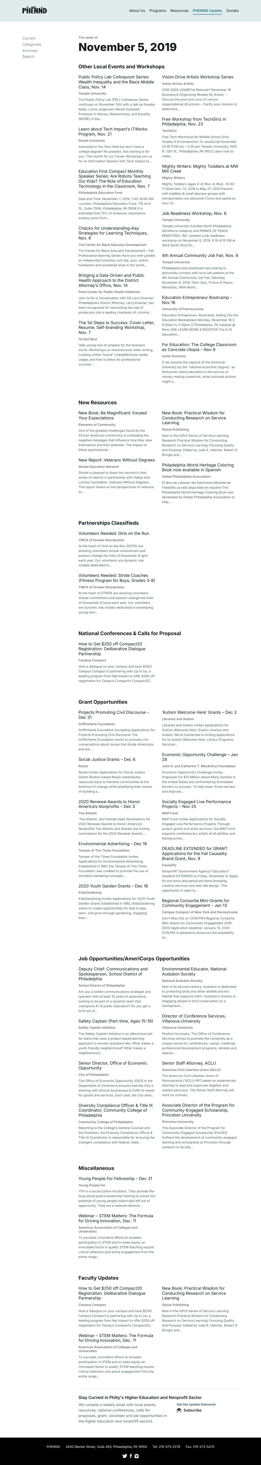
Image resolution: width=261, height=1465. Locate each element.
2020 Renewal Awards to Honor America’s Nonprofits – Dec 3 (109, 804)
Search (28, 56)
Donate (232, 10)
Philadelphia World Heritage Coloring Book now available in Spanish (198, 468)
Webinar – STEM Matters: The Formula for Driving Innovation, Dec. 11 (116, 1218)
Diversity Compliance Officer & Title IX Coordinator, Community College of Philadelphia (116, 1110)
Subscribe (189, 1410)
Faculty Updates (99, 1278)
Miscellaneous (96, 1168)
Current (29, 38)
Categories (31, 44)
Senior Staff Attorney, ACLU (189, 1063)
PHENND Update (207, 10)
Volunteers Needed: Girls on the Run (114, 533)
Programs (157, 10)
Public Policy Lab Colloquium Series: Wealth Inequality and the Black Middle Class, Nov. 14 (116, 82)
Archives (30, 50)
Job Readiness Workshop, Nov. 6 (194, 213)
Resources (179, 10)
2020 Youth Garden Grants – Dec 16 (113, 886)
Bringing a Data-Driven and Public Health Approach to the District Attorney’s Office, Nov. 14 (112, 280)
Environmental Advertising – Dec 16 (113, 844)
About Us (137, 10)
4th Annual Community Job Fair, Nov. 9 (200, 255)
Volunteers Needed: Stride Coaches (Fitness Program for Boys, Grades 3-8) (117, 578)
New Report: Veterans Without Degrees (117, 460)
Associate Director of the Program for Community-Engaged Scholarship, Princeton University (198, 1110)
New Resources (98, 403)
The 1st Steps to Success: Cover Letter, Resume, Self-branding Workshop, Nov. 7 (117, 327)
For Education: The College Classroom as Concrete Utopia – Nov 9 (199, 347)
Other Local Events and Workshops (122, 67)
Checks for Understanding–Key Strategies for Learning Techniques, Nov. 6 (113, 233)
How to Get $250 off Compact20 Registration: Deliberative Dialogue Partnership (112, 649)
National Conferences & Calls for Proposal (130, 634)
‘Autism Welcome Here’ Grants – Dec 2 (199, 712)
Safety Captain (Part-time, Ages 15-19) (116, 1021)
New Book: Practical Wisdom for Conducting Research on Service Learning (194, 418)
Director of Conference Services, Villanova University (194, 1019)
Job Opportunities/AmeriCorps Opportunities (134, 959)
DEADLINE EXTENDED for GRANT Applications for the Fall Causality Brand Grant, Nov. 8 (194, 853)
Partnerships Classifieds (109, 523)
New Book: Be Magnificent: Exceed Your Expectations (113, 416)
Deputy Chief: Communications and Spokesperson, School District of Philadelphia (113, 974)
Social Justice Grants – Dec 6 (107, 759)
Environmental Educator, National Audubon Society (194, 972)
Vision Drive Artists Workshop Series (197, 77)
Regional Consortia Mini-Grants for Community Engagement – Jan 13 (195, 903)
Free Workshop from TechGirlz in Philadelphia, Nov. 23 (194, 122)
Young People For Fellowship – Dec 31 (115, 1178)
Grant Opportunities (103, 702)
